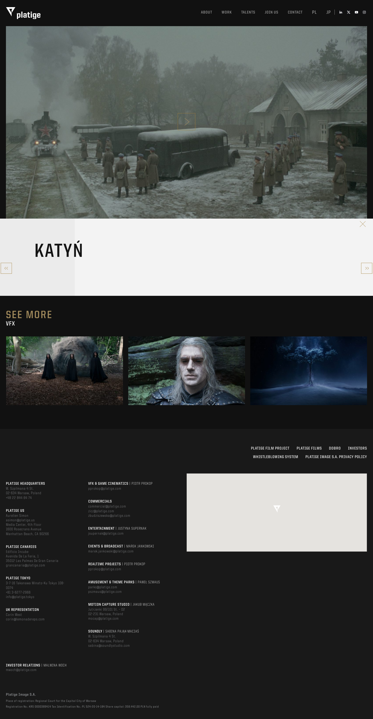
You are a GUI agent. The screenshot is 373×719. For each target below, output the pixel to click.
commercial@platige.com (107, 506)
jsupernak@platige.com (106, 534)
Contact (295, 12)
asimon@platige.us (20, 520)
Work (227, 12)
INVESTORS (357, 448)
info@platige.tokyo (20, 597)
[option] (64, 370)
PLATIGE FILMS (309, 448)
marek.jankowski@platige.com (111, 551)
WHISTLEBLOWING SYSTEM (275, 457)
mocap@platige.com (103, 619)
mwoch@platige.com (21, 670)
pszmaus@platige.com (105, 592)
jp (328, 12)
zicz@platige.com (101, 511)
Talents (248, 12)
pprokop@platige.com (104, 489)
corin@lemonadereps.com (25, 619)
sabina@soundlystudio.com (109, 646)
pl (314, 12)
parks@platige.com (102, 587)
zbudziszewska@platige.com (109, 516)
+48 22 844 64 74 (19, 498)
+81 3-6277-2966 (18, 592)
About (206, 12)
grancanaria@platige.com (25, 565)
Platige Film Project (270, 448)
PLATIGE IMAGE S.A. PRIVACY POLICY (336, 457)
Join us (271, 12)
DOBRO (335, 448)
